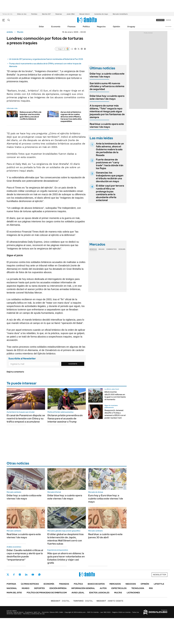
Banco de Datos (96, 584)
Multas (118, 592)
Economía (55, 26)
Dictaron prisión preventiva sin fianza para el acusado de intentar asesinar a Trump (65, 418)
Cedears (121, 249)
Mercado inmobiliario (120, 14)
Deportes (39, 588)
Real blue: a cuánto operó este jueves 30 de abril (105, 536)
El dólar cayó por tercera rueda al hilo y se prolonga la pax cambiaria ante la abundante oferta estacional (110, 193)
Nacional (12, 588)
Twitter (8, 574)
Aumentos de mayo (101, 14)
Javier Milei (71, 14)
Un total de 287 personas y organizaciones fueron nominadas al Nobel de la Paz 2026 (46, 59)
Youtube (33, 574)
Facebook (13, 574)
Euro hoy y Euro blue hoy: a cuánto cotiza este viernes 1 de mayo (105, 498)
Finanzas (72, 26)
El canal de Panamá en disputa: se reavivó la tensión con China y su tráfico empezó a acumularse (26, 418)
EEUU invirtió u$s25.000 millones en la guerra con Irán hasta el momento (115, 396)
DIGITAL (60, 601)
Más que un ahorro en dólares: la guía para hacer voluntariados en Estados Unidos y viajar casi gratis (66, 558)
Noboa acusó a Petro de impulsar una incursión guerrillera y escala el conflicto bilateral (30, 115)
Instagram (20, 574)
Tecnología (137, 588)
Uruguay (131, 26)
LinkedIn (26, 574)
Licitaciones (133, 592)
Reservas (58, 14)
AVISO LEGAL (78, 592)
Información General (83, 588)
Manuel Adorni (84, 14)
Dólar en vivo (21, 14)
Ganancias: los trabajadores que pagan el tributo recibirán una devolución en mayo (109, 177)
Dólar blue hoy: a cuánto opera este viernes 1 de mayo (107, 97)
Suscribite (73, 364)
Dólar (41, 26)
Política (86, 26)
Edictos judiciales (99, 592)
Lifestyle (159, 584)
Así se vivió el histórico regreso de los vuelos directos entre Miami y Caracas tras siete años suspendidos (71, 117)
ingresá (168, 20)
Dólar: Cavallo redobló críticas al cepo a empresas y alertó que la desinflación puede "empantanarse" (25, 555)
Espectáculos (119, 588)
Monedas (93, 249)
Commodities (111, 249)
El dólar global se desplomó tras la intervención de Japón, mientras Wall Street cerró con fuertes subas (65, 539)
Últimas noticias (30, 584)
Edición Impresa (58, 588)
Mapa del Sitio (14, 592)
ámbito (10, 32)
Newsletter (168, 26)
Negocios (101, 26)
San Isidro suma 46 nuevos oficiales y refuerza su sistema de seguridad (107, 86)
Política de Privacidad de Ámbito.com (47, 592)
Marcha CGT (46, 14)
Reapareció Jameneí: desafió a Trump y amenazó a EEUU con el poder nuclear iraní (115, 414)
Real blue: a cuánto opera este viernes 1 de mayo (107, 125)
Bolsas (101, 249)
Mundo (20, 32)
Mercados (115, 584)
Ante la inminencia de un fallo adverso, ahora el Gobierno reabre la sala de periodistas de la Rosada (110, 149)
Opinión (116, 26)
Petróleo (34, 14)
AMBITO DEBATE (110, 601)
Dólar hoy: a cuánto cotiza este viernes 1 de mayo (107, 75)
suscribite (160, 20)
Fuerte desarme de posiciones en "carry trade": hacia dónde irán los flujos (109, 164)
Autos (103, 588)
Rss (151, 588)
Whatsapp (39, 574)
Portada (11, 584)
